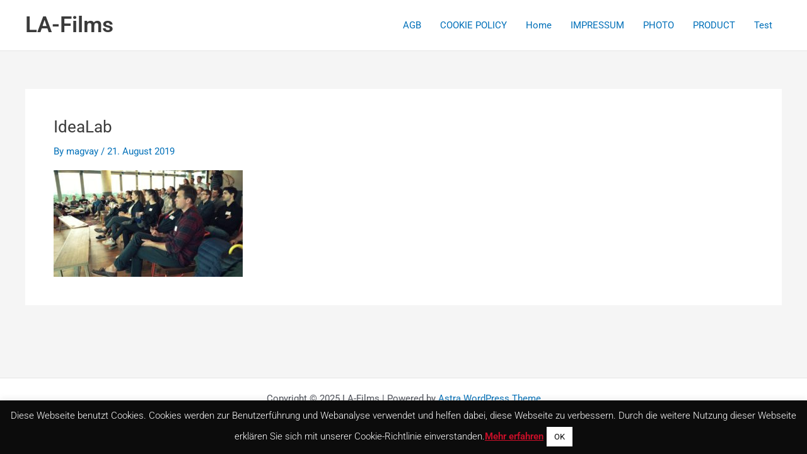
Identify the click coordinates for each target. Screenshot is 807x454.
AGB (412, 25)
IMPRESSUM (597, 25)
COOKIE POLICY (473, 25)
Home (539, 25)
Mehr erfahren (514, 436)
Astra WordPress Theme (489, 398)
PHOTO (658, 25)
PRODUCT (714, 25)
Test (763, 25)
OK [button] (559, 436)
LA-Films (69, 25)
